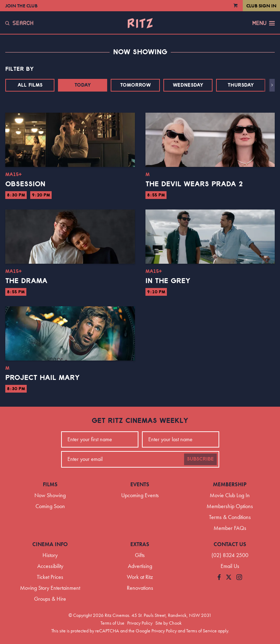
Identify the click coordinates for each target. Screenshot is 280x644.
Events (139, 484)
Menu (263, 23)
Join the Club (21, 5)
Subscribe (200, 459)
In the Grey (167, 281)
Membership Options (230, 506)
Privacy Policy (139, 623)
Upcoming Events (140, 495)
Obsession (25, 184)
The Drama (26, 281)
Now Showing (50, 495)
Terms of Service (201, 630)
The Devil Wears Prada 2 (194, 184)
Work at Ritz (140, 577)
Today (82, 85)
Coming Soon (50, 506)
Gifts (140, 555)
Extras (139, 544)
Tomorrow (135, 85)
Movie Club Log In (230, 495)
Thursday (241, 85)
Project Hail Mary (42, 377)
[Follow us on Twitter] (229, 577)
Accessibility (50, 566)
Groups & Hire (50, 598)
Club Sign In (261, 5)
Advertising (140, 566)
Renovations (140, 588)
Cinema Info (50, 544)
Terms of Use (112, 623)
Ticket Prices (50, 577)
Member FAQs (230, 528)
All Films (30, 85)
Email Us (230, 566)
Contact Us (230, 544)
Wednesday (188, 85)
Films (50, 484)
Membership (230, 484)
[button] (272, 85)
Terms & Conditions (230, 517)
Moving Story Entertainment (50, 588)
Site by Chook (168, 623)
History (50, 555)
